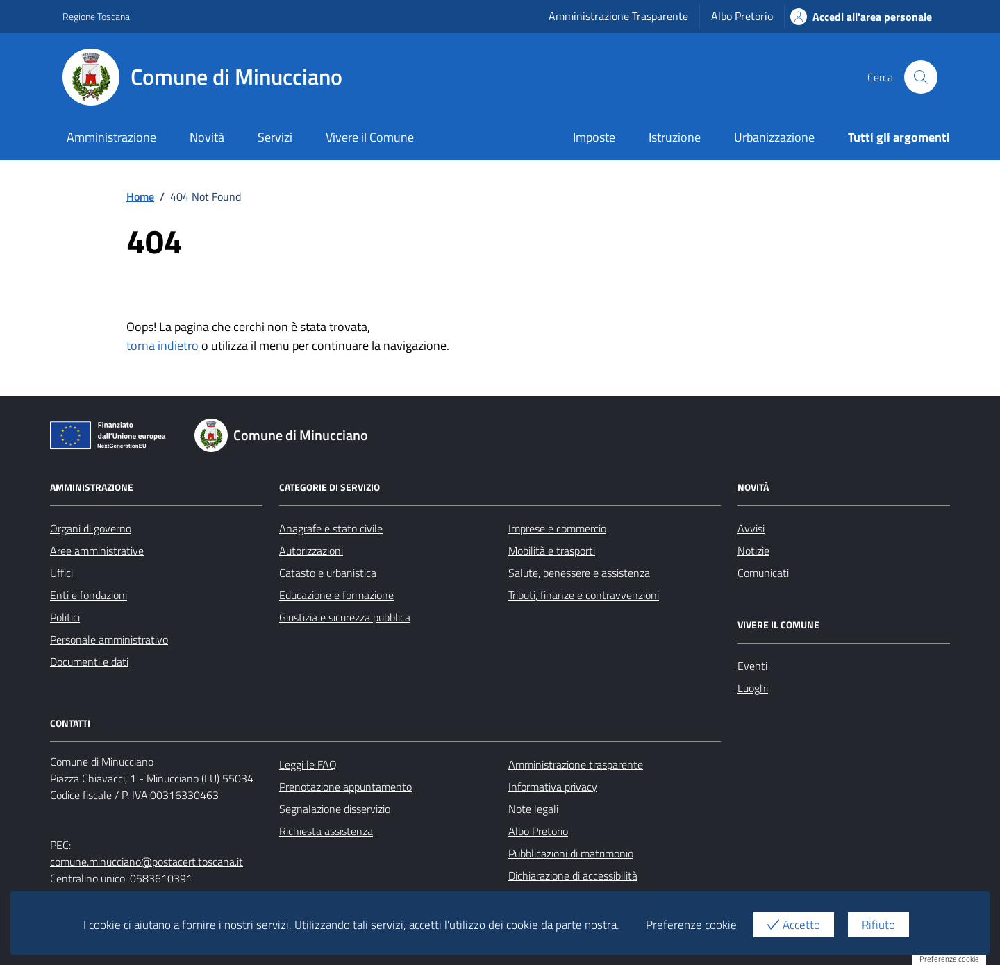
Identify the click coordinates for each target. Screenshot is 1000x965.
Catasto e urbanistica (327, 572)
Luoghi (753, 688)
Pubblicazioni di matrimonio (570, 853)
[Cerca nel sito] (921, 77)
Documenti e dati (89, 661)
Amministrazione (111, 137)
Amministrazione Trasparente (618, 16)
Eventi (752, 665)
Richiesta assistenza (326, 831)
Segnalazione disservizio (334, 808)
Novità (207, 137)
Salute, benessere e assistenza (579, 572)
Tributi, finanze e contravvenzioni (583, 595)
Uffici (61, 572)
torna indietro (162, 345)
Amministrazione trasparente (575, 764)
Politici (65, 617)
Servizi (275, 137)
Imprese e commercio (557, 528)
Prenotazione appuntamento (345, 786)
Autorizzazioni (311, 550)
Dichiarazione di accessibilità (573, 875)
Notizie (753, 550)
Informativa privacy (552, 786)
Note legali (533, 808)
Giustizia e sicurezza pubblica (344, 617)
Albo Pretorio (742, 16)
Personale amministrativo (109, 639)
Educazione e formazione (336, 595)
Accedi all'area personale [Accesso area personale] (861, 16)
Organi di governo (90, 528)
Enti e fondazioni (88, 595)
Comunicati (763, 572)
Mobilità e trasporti (551, 550)
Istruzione (675, 137)
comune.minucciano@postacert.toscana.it (146, 861)
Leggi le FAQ (308, 764)
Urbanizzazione (774, 137)
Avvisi (751, 528)
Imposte (594, 137)
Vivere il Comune (370, 137)
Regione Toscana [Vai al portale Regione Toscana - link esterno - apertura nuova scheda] (96, 16)
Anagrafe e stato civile (331, 528)
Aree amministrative (97, 550)
